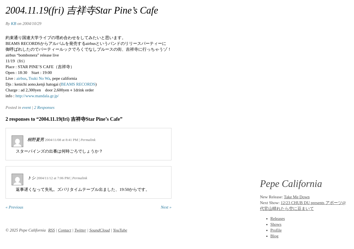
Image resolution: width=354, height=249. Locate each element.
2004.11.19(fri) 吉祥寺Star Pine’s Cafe (82, 10)
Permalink (87, 140)
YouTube (120, 230)
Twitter (80, 230)
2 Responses (44, 107)
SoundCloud (99, 230)
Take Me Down (296, 197)
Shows (276, 224)
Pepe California (291, 183)
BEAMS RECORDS (78, 84)
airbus (21, 78)
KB (13, 23)
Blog (274, 236)
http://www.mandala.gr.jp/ (36, 96)
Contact (64, 230)
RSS (51, 230)
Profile (276, 230)
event (26, 107)
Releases (277, 218)
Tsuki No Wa (39, 78)
